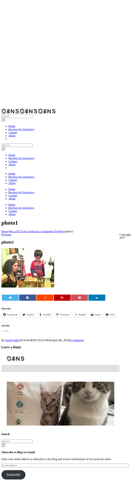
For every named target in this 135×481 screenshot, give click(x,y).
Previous (6, 234)
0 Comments (76, 340)
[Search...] (17, 116)
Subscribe (13, 474)
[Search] (3, 120)
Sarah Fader (12, 340)
